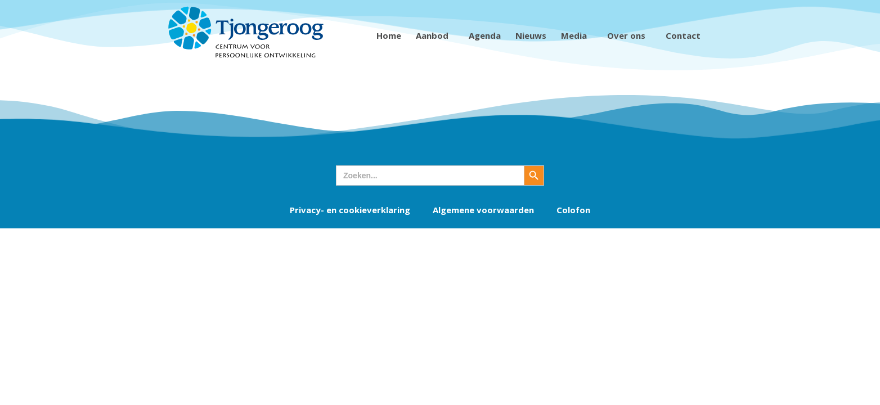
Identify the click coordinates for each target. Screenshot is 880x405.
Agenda (485, 35)
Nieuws (530, 35)
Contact (686, 35)
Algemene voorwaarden (483, 209)
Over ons (629, 35)
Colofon (573, 209)
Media (576, 35)
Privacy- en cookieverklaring (350, 209)
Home (388, 35)
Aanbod (435, 35)
